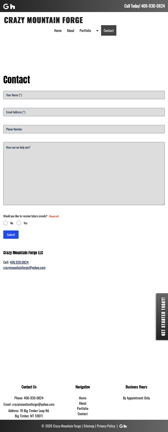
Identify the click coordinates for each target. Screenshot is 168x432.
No (11, 223)
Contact (109, 30)
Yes (25, 223)
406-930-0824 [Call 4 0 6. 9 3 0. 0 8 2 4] (34, 397)
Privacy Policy (106, 425)
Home (58, 30)
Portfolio (85, 30)
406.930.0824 (19, 262)
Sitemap (89, 425)
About (70, 30)
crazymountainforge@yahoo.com (24, 267)
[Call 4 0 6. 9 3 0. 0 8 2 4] (153, 6)
